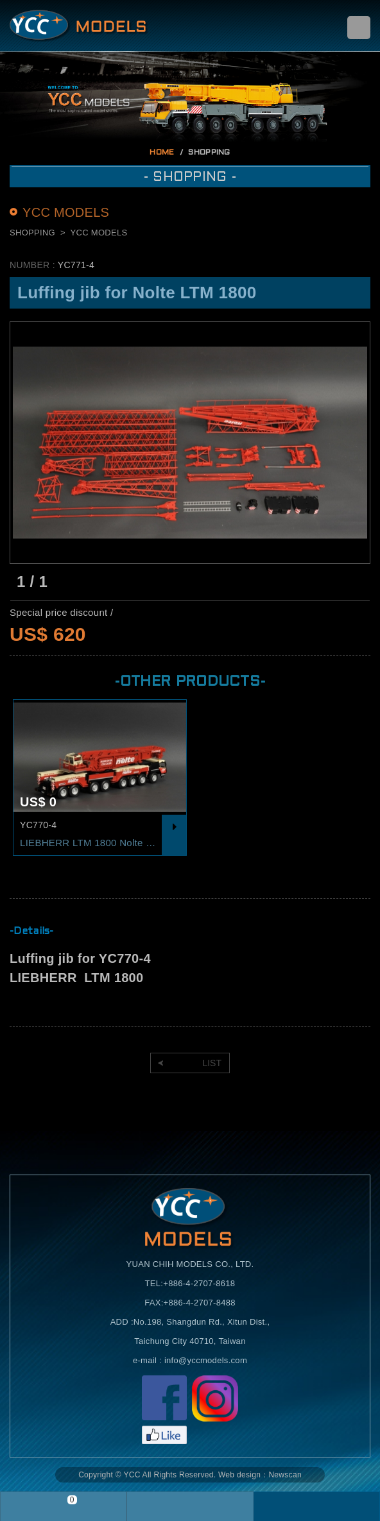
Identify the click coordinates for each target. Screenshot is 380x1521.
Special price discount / (61, 612)
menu (358, 27)
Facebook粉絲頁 (164, 1409)
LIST (211, 1063)
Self (79, 26)
